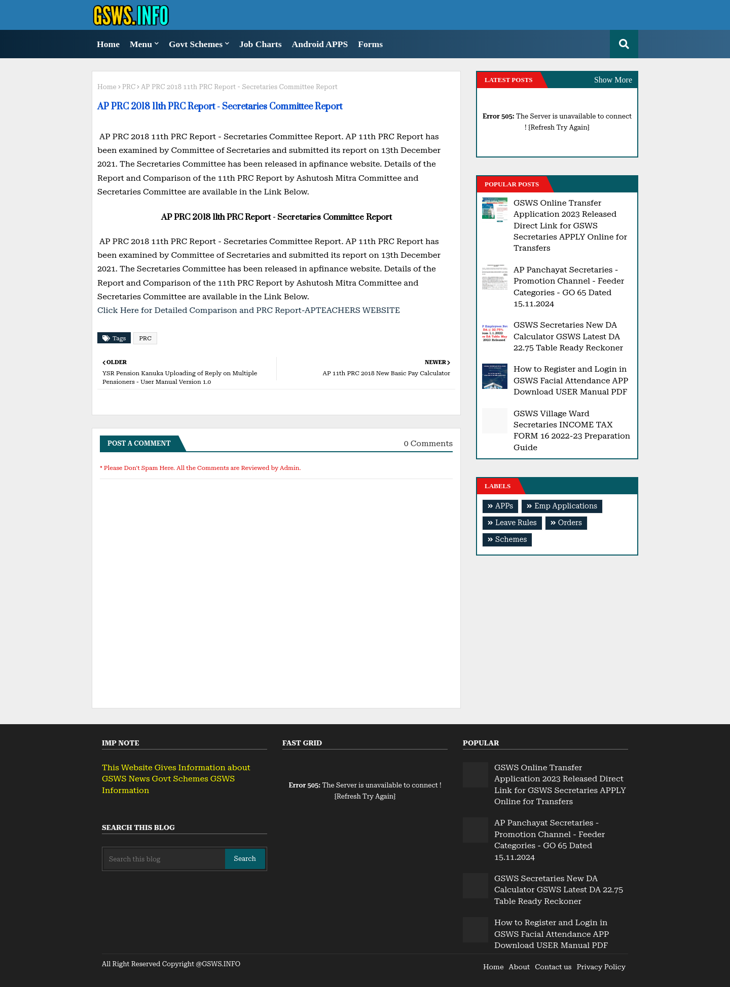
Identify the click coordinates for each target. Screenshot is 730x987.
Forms (370, 44)
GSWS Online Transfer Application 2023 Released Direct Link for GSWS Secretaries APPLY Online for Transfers (570, 225)
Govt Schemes (196, 44)
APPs (504, 506)
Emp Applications (565, 506)
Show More (613, 79)
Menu (141, 44)
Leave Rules (516, 523)
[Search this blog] (164, 859)
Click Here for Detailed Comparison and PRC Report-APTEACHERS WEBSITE (248, 310)
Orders (570, 523)
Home (108, 44)
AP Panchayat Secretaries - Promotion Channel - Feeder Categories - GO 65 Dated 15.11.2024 (569, 286)
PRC (129, 87)
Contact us (553, 967)
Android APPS (320, 44)
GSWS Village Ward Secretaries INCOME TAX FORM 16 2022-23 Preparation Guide (572, 430)
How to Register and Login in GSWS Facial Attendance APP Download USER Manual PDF (571, 380)
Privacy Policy (601, 967)
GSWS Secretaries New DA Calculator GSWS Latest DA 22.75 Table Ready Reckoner (568, 336)
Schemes (511, 539)
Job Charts (260, 44)
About (519, 967)
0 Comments (428, 443)
